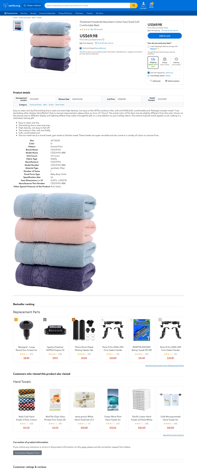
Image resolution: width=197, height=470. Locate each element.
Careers (90, 13)
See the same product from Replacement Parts (165, 365)
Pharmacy (79, 13)
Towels (39, 17)
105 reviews (98, 29)
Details (168, 76)
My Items (99, 13)
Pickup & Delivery (65, 13)
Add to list (155, 81)
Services (24, 13)
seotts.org (102, 48)
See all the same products (173, 435)
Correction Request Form (27, 452)
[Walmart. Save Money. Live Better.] (11, 5)
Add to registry (172, 81)
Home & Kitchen (25, 17)
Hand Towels (59, 104)
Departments (10, 13)
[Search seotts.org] (87, 5)
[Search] (134, 5)
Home (15, 17)
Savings (33, 13)
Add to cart (164, 35)
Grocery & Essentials (47, 13)
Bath (33, 17)
